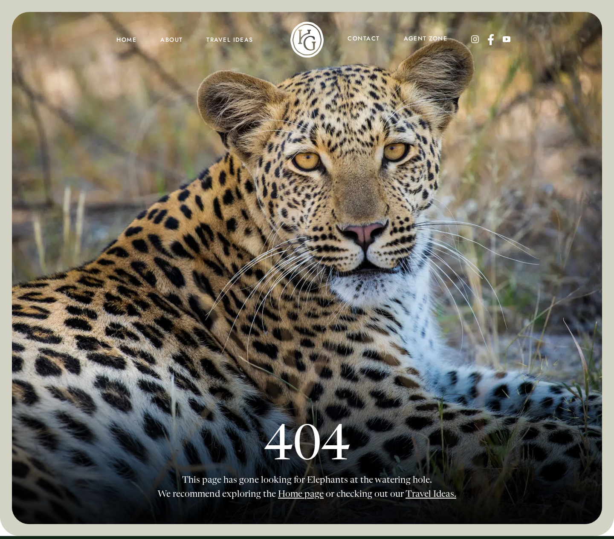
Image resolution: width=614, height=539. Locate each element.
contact (363, 38)
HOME (126, 39)
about (171, 39)
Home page (301, 494)
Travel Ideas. (430, 494)
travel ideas (229, 39)
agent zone (425, 38)
